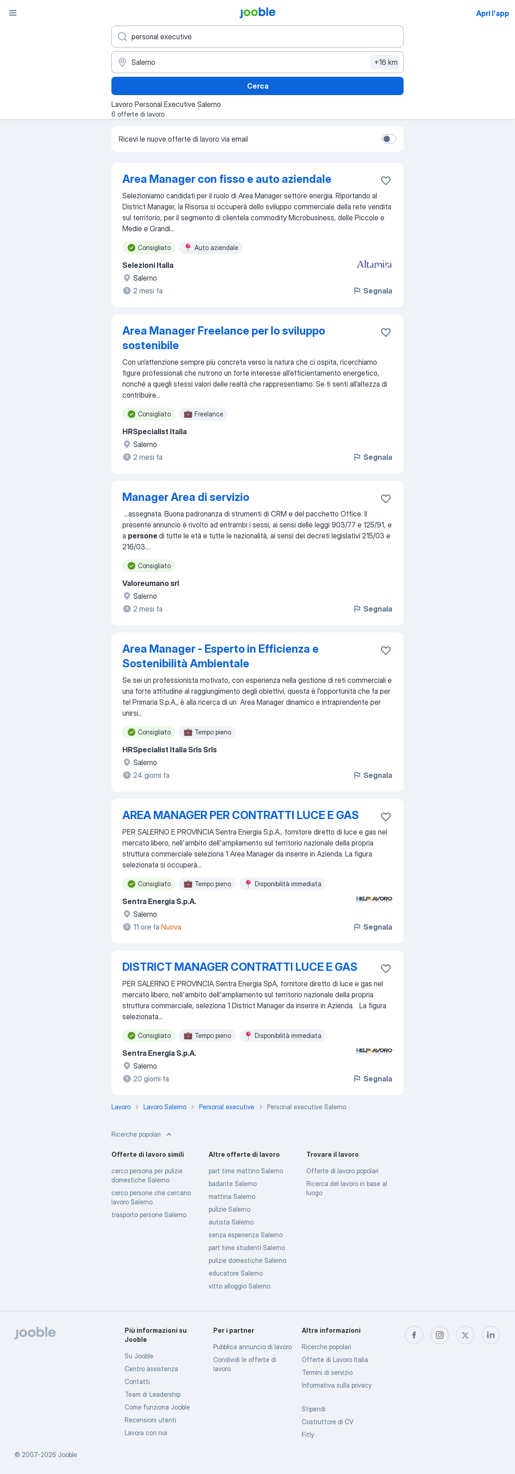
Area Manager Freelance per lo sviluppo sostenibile (223, 338)
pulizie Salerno (229, 1209)
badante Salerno (233, 1183)
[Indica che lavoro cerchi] (257, 37)
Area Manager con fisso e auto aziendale (226, 179)
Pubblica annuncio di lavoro (252, 1347)
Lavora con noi (146, 1433)
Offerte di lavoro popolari (342, 1171)
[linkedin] (491, 1335)
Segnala (372, 290)
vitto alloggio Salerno (239, 1286)
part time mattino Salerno (246, 1171)
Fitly (308, 1434)
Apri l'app (492, 13)
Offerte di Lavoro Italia (335, 1359)
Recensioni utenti (150, 1420)
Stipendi (314, 1409)
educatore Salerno (236, 1273)
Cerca (257, 85)
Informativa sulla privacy (337, 1385)
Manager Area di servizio (185, 497)
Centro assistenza (151, 1369)
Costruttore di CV (327, 1422)
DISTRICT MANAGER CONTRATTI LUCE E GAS (239, 967)
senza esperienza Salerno (246, 1235)
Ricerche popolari (326, 1347)
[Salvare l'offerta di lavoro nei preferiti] (385, 180)
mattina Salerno (232, 1196)
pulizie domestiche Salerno (247, 1260)
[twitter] (465, 1335)
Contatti (137, 1381)
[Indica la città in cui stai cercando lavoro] (257, 62)
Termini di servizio (327, 1372)
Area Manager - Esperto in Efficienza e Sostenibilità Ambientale (220, 656)
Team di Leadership (152, 1394)
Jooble (67, 1454)
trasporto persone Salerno (148, 1215)
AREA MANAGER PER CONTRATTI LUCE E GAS (240, 815)
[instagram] (440, 1335)
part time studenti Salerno (247, 1247)
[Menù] (13, 13)
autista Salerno (231, 1222)
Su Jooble (139, 1356)
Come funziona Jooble (157, 1407)
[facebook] (414, 1335)
